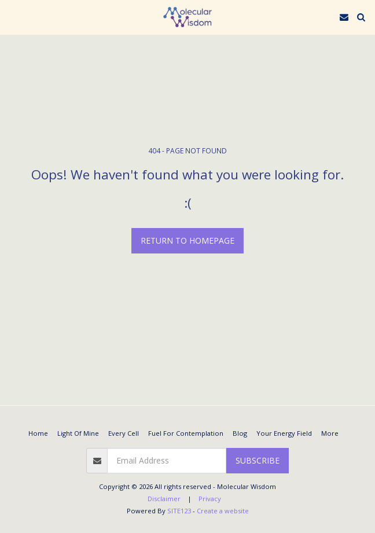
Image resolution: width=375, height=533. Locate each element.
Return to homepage (187, 240)
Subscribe (258, 460)
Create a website (223, 510)
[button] (13, 16)
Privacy (209, 498)
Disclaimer (164, 498)
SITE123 (179, 510)
